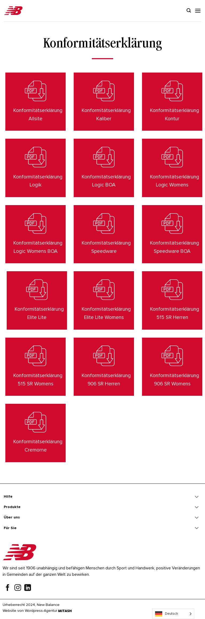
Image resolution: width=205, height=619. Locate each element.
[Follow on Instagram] (17, 588)
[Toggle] (197, 497)
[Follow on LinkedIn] (27, 588)
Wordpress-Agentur (41, 610)
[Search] (189, 10)
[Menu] (198, 10)
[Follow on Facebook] (7, 588)
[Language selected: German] (173, 614)
